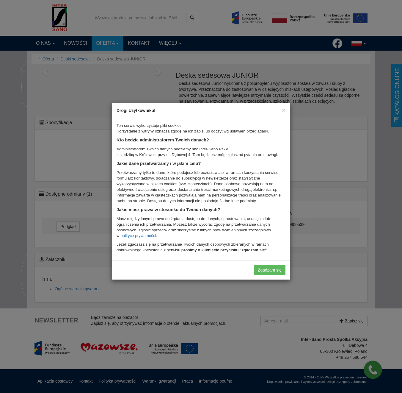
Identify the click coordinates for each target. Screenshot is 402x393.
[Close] (283, 110)
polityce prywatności (138, 235)
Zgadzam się (270, 270)
